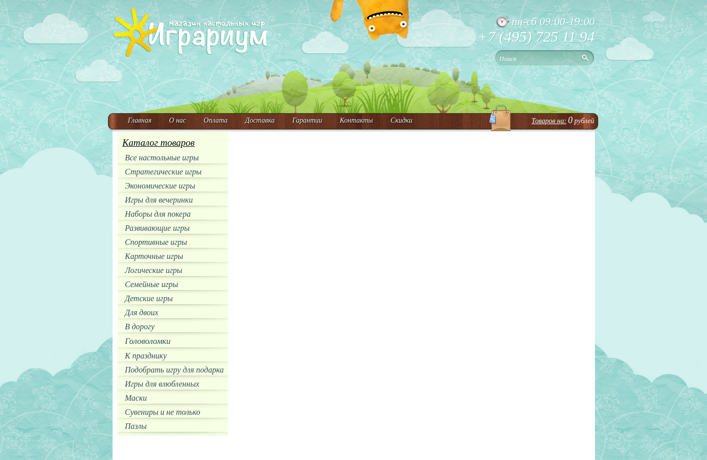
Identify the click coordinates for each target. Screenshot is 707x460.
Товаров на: (549, 121)
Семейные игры (151, 284)
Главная (140, 120)
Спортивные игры (156, 242)
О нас (177, 120)
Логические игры (153, 270)
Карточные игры (154, 256)
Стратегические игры (163, 171)
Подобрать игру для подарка (174, 369)
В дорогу (140, 326)
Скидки (401, 120)
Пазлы (136, 426)
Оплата (216, 120)
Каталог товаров (159, 142)
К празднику (146, 355)
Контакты (356, 120)
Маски (136, 398)
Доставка (260, 120)
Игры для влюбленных (162, 384)
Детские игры (149, 298)
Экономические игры (160, 185)
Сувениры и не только (162, 412)
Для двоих (142, 312)
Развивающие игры (157, 228)
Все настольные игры (162, 157)
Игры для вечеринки (159, 200)
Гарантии (307, 120)
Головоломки (148, 341)
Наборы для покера (158, 214)
